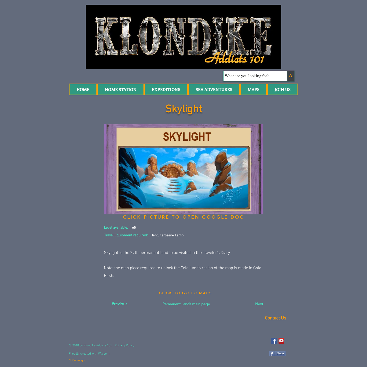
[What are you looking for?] (251, 76)
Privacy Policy (125, 346)
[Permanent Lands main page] (186, 304)
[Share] (277, 353)
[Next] (251, 304)
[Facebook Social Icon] (274, 341)
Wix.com (104, 354)
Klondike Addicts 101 (98, 346)
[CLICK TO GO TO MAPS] (185, 293)
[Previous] (119, 304)
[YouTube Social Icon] (281, 341)
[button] (214, 89)
